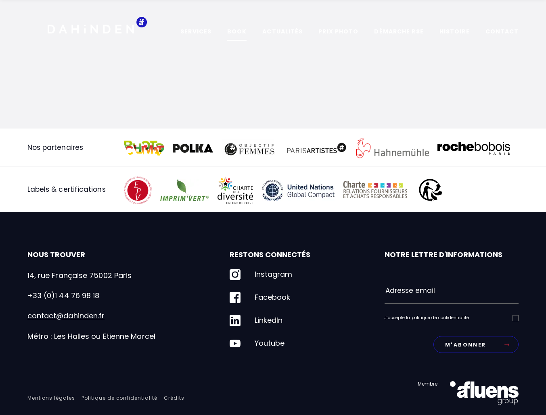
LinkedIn (256, 320)
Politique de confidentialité (119, 397)
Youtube (257, 343)
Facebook (260, 297)
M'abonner (477, 344)
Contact (502, 31)
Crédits (174, 397)
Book (237, 31)
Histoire (454, 31)
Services (195, 31)
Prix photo (338, 31)
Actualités (282, 31)
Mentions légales (51, 397)
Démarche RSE (398, 31)
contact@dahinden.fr (66, 316)
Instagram (261, 274)
